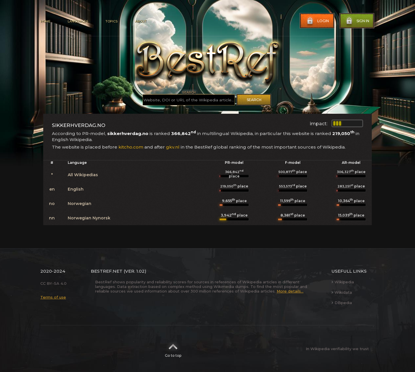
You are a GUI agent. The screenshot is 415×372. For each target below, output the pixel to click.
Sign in (357, 21)
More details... (290, 291)
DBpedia (341, 302)
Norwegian (79, 203)
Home (45, 21)
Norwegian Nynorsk (89, 218)
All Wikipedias (83, 174)
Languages (78, 21)
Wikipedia (342, 282)
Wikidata (341, 292)
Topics (111, 21)
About (140, 21)
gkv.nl (173, 147)
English (76, 189)
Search (254, 100)
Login (317, 21)
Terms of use (53, 297)
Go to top (173, 349)
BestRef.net (106, 271)
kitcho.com (130, 147)
